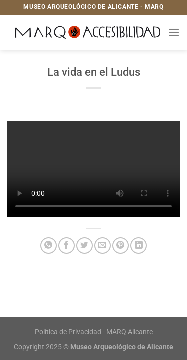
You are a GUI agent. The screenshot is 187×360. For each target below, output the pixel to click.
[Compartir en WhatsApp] (48, 245)
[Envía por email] (102, 245)
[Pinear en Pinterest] (120, 245)
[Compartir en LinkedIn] (138, 245)
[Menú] (174, 32)
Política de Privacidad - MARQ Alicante (94, 332)
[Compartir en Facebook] (66, 245)
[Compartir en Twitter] (84, 245)
